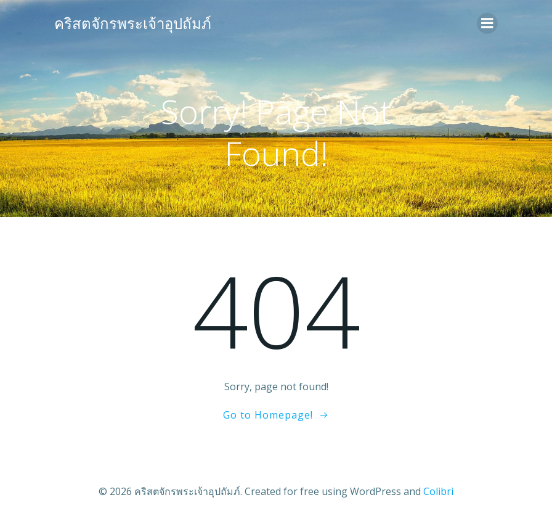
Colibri (438, 491)
